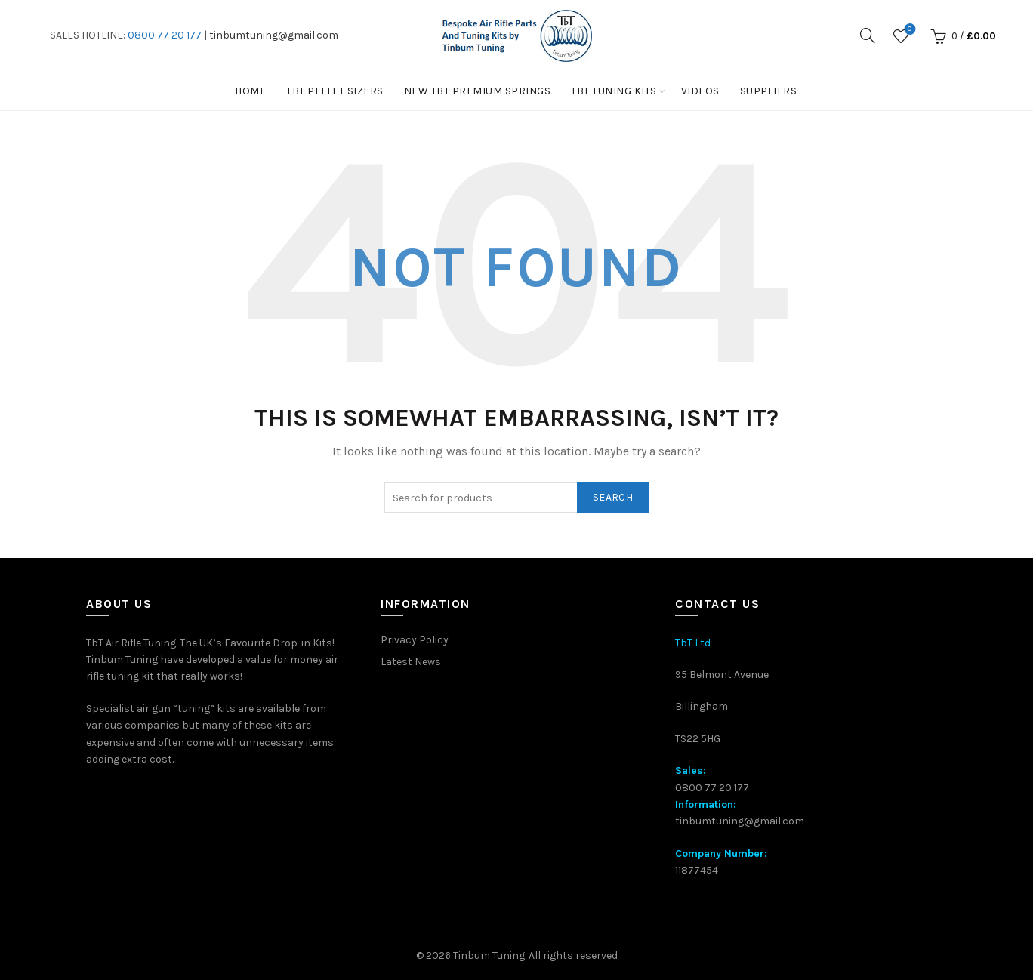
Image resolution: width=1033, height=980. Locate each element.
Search (613, 497)
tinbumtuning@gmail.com (273, 35)
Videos (700, 91)
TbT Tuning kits (614, 91)
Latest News (411, 661)
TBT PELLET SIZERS (335, 91)
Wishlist (908, 30)
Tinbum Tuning (489, 955)
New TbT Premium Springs (477, 91)
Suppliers (768, 91)
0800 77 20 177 (165, 35)
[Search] (868, 35)
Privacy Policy (415, 639)
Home (250, 91)
